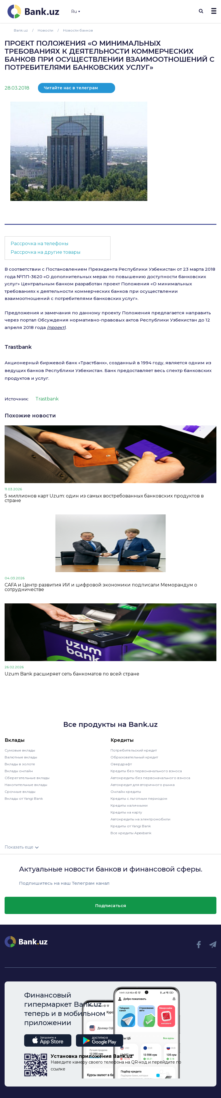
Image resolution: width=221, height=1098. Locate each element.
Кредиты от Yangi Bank (130, 826)
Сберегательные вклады (27, 778)
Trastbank (18, 347)
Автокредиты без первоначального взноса (150, 778)
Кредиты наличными (129, 805)
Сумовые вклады (20, 750)
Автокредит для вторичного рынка (142, 785)
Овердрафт (121, 764)
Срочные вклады (20, 791)
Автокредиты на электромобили (140, 819)
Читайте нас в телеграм (71, 87)
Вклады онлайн (19, 771)
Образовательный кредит (134, 757)
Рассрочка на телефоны (39, 243)
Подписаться (110, 905)
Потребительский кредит (133, 750)
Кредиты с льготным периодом (138, 798)
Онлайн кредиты (125, 791)
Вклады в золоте (20, 764)
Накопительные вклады (26, 785)
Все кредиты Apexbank (130, 833)
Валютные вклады (21, 757)
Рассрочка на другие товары (46, 252)
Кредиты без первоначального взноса (146, 771)
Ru (75, 11)
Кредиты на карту (126, 812)
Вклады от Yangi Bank (24, 798)
